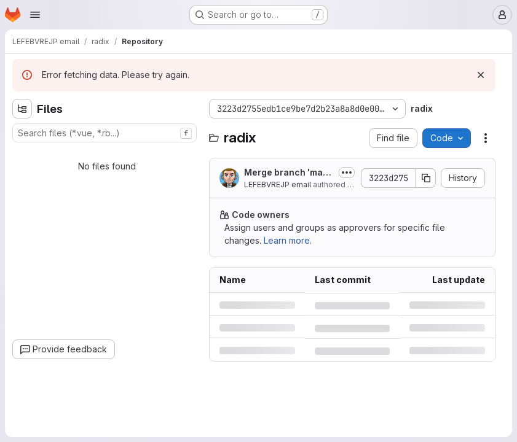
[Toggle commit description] (347, 172)
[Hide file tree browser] (22, 108)
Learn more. (288, 240)
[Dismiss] (480, 75)
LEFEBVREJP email (277, 184)
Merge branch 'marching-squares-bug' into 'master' (288, 173)
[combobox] (104, 132)
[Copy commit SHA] (426, 178)
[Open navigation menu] (35, 15)
